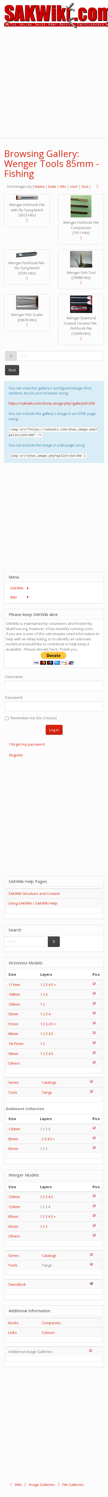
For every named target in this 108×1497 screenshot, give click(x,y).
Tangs (47, 1092)
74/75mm (16, 1043)
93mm (13, 1013)
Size (85, 186)
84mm (13, 1033)
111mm (14, 984)
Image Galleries (39, 1484)
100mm (14, 1004)
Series (13, 1082)
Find (12, 370)
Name (40, 186)
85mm (13, 1138)
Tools (12, 1092)
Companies (51, 1322)
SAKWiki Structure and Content (34, 893)
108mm (14, 994)
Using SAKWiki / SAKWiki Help (32, 903)
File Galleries (70, 1484)
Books (13, 1322)
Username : (14, 676)
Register (16, 755)
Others (14, 1063)
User (74, 186)
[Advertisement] (56, 84)
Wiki (15, 1484)
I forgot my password (27, 744)
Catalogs (49, 1082)
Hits (63, 186)
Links (12, 1332)
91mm (13, 1023)
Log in (54, 729)
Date (52, 186)
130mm (14, 1128)
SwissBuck (17, 1284)
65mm (13, 1148)
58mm (13, 1053)
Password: (14, 697)
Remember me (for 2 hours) (30, 717)
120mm (14, 1206)
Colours (48, 1332)
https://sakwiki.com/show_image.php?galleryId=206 (52, 403)
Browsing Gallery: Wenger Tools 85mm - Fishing (51, 163)
